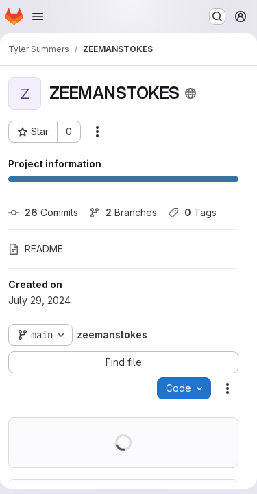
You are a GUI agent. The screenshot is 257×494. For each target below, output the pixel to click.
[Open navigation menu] (38, 16)
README (35, 249)
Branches (123, 212)
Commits (43, 212)
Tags (192, 212)
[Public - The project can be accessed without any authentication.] (190, 93)
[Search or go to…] (217, 16)
